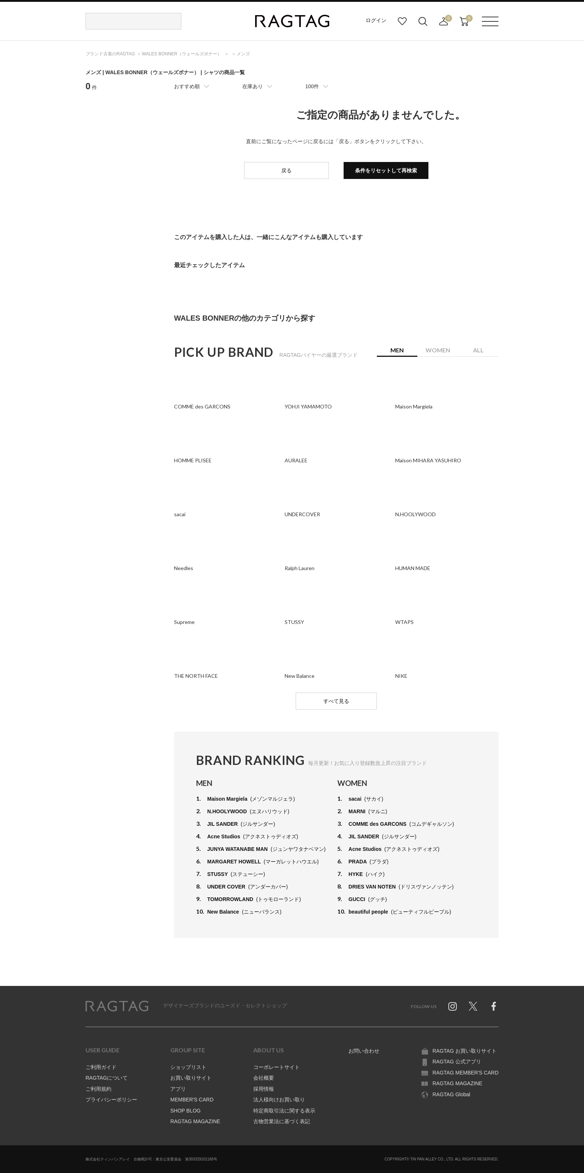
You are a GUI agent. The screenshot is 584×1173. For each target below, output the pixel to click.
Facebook (493, 1006)
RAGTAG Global (451, 1094)
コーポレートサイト (276, 1067)
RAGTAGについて (107, 1078)
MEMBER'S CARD (191, 1100)
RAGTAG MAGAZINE (195, 1121)
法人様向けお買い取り (279, 1100)
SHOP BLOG (185, 1111)
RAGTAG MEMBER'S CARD (465, 1073)
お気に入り (402, 21)
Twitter (473, 1006)
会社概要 (263, 1078)
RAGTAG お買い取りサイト (464, 1051)
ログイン (376, 20)
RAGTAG (117, 1006)
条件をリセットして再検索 (386, 170)
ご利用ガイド (101, 1067)
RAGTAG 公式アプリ (456, 1062)
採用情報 (263, 1089)
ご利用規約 (98, 1089)
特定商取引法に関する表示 (284, 1111)
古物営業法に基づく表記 (281, 1121)
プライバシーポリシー (111, 1100)
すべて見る (336, 701)
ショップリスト (188, 1067)
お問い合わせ (363, 1051)
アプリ (178, 1089)
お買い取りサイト (191, 1078)
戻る (286, 170)
